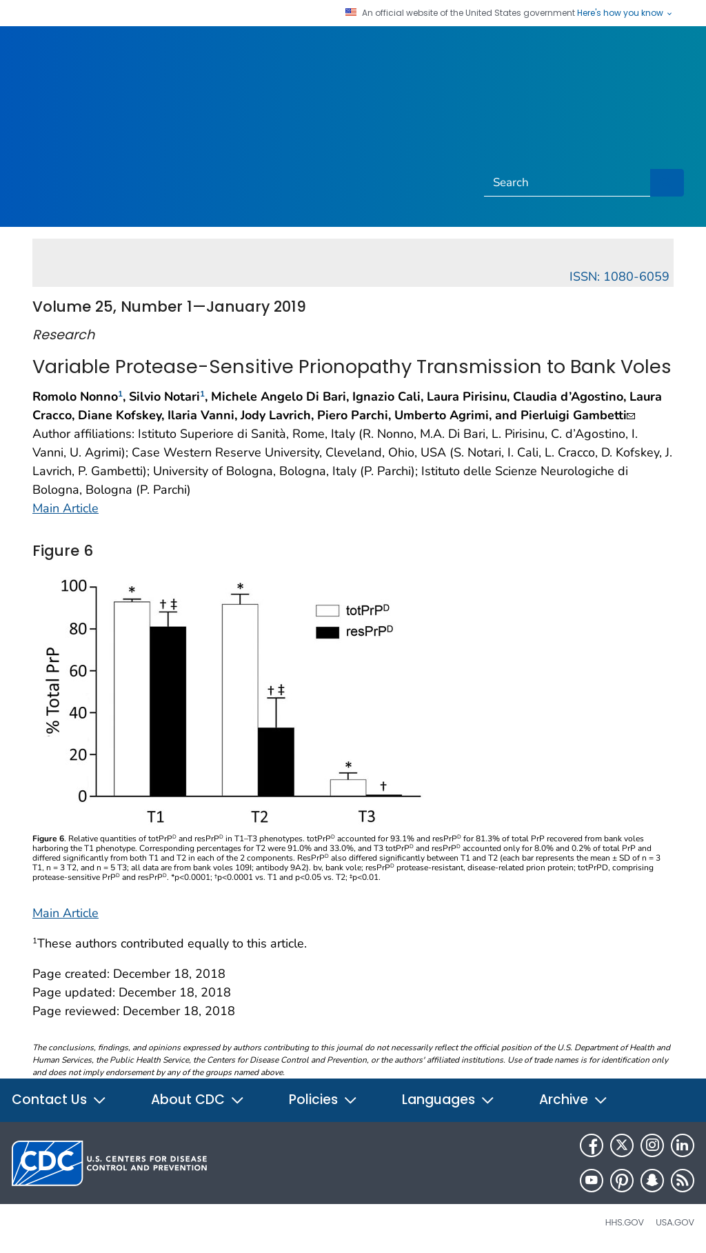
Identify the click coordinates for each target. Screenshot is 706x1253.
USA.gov (675, 1222)
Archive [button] (573, 1099)
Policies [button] (323, 1099)
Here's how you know (625, 13)
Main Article (65, 508)
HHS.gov (624, 1222)
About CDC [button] (198, 1099)
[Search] (567, 183)
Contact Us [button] (59, 1099)
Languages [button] (448, 1099)
